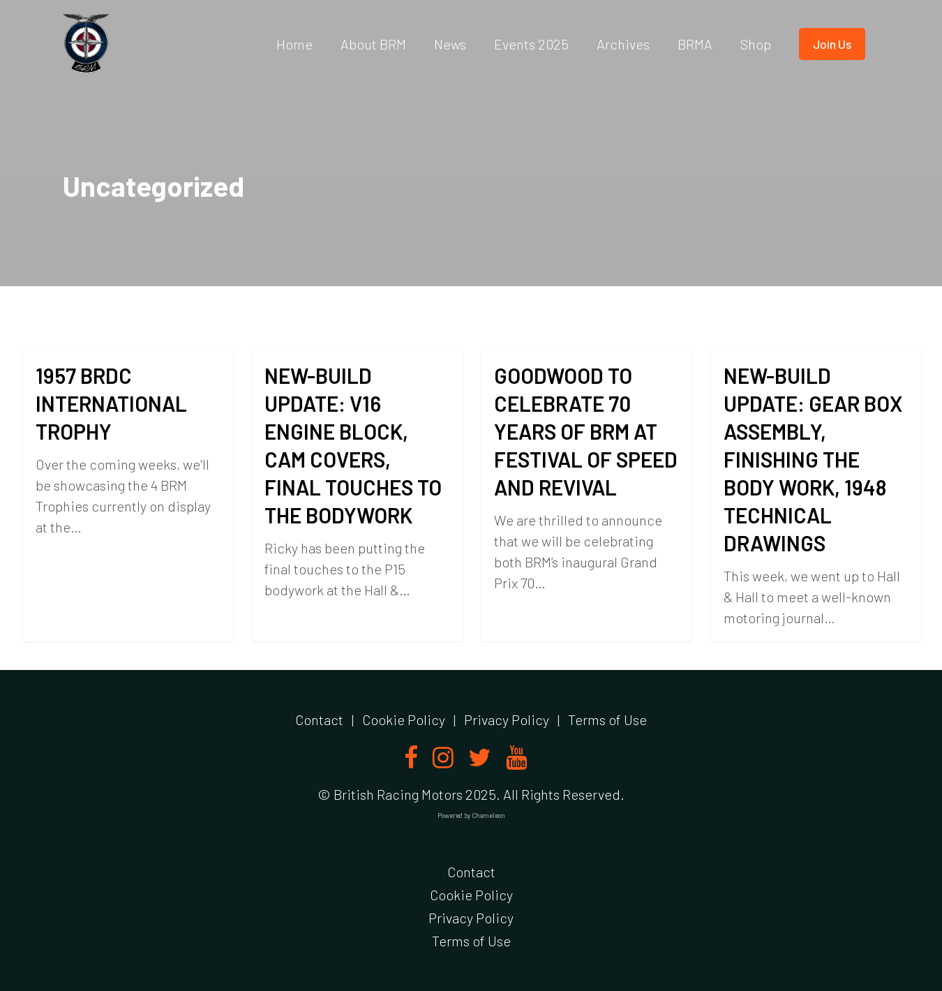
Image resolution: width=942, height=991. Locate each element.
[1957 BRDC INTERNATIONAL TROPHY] (128, 495)
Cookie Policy (403, 719)
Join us (832, 44)
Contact (319, 719)
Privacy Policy (506, 719)
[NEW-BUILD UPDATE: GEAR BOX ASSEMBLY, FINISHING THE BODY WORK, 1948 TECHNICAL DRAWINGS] (817, 531)
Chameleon (488, 815)
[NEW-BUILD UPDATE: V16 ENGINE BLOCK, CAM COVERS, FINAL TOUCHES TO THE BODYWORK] (357, 497)
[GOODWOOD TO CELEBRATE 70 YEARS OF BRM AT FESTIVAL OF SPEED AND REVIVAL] (587, 508)
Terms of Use (607, 719)
